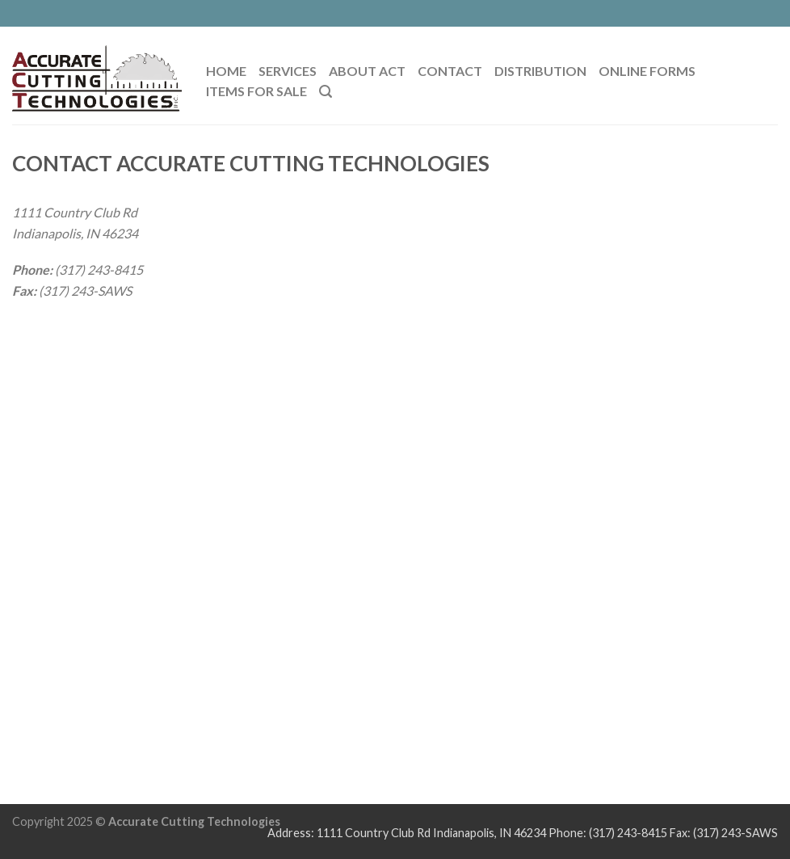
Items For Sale (256, 91)
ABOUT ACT (367, 70)
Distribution (540, 70)
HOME (226, 70)
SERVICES (287, 70)
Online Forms (647, 70)
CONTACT (450, 70)
